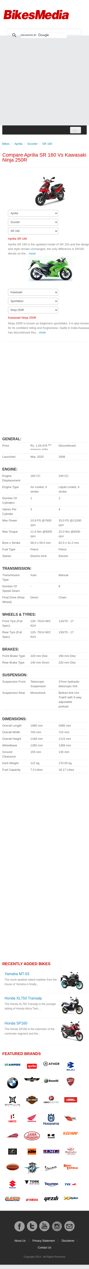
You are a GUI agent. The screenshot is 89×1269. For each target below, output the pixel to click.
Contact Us (44, 1247)
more (32, 253)
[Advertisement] (43, 80)
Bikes (6, 143)
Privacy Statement (43, 1240)
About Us (20, 1240)
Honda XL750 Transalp (23, 998)
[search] (44, 35)
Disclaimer (68, 1240)
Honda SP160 (16, 1023)
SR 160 (47, 143)
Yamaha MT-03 (17, 974)
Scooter (32, 143)
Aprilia (18, 143)
